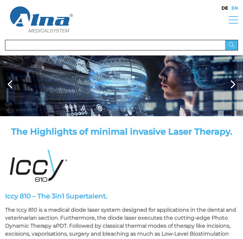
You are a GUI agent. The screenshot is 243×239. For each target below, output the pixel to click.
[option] (121, 85)
